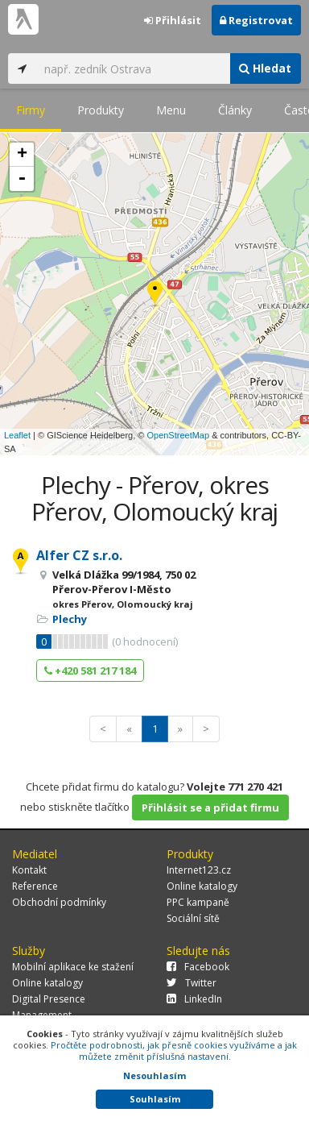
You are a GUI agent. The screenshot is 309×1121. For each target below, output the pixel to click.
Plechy (69, 619)
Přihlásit (172, 20)
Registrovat (256, 20)
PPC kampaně (198, 902)
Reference (35, 886)
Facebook (198, 967)
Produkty (100, 110)
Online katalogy (202, 886)
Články (235, 110)
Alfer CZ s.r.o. (79, 555)
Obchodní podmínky (59, 902)
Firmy (30, 110)
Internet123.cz (199, 870)
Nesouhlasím (154, 1075)
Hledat (265, 68)
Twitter (191, 983)
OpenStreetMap (177, 435)
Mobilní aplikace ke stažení (73, 967)
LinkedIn (194, 999)
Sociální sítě (193, 918)
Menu (171, 110)
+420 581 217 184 (90, 670)
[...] (132, 68)
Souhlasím (155, 1099)
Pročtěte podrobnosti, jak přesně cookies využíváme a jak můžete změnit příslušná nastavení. (174, 1050)
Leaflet (17, 435)
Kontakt (29, 870)
